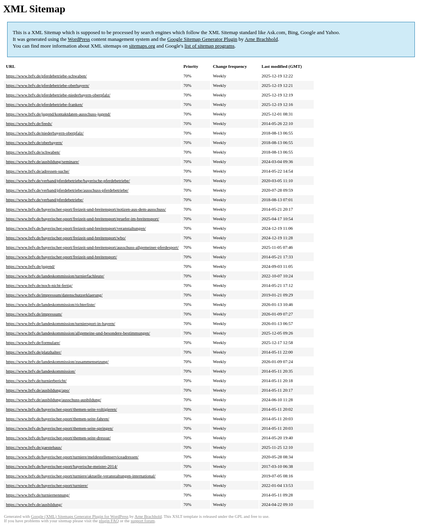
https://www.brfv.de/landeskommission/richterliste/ (50, 304)
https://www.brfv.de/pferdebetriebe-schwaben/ (46, 75)
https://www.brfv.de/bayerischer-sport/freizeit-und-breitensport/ (61, 256)
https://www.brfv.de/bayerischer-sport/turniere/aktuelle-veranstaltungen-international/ (80, 475)
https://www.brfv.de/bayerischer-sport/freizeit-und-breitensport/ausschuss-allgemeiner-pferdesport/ (92, 247)
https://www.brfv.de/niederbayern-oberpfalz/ (45, 133)
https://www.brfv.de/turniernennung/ (38, 494)
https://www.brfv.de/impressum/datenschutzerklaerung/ (54, 294)
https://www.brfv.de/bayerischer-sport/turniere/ (47, 485)
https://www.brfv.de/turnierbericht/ (36, 380)
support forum (142, 521)
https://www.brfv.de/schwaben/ (33, 152)
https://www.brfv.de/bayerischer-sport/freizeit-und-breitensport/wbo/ (66, 237)
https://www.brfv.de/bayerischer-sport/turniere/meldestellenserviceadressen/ (72, 456)
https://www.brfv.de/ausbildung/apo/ (38, 390)
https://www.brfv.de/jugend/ (30, 266)
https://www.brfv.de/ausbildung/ (34, 504)
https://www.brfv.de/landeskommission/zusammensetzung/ (57, 361)
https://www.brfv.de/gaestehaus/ (34, 447)
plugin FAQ (109, 521)
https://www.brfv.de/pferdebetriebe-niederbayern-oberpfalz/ (58, 94)
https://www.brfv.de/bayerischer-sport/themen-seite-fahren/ (57, 418)
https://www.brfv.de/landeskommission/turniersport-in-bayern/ (60, 323)
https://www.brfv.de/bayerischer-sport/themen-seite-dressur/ (58, 437)
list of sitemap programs (209, 46)
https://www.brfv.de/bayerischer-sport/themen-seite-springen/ (59, 428)
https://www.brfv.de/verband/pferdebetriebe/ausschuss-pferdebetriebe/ (67, 190)
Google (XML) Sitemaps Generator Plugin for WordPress (80, 516)
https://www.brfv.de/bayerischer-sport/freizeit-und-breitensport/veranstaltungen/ (76, 228)
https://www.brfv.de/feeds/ (29, 123)
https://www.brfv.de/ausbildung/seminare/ (42, 161)
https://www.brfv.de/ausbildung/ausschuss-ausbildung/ (53, 399)
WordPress (79, 39)
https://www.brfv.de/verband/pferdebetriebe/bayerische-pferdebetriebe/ (68, 180)
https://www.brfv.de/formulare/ (33, 342)
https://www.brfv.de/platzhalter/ (33, 352)
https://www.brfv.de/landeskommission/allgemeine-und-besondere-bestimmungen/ (78, 333)
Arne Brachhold (261, 39)
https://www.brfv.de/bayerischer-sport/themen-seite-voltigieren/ (61, 409)
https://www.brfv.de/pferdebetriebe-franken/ (44, 104)
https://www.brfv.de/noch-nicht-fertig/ (39, 285)
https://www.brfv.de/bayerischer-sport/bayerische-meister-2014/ (61, 466)
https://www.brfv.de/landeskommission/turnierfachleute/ (55, 275)
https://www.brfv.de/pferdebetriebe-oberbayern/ (47, 85)
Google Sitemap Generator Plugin (202, 39)
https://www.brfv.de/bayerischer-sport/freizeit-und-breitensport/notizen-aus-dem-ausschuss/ (86, 209)
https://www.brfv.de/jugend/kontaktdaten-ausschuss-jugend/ (58, 114)
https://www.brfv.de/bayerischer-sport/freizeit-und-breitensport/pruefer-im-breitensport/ (82, 218)
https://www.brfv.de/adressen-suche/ (37, 171)
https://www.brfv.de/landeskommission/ (40, 371)
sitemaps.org (142, 46)
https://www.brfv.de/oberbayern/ (34, 142)
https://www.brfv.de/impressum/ (34, 314)
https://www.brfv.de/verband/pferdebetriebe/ (44, 199)
